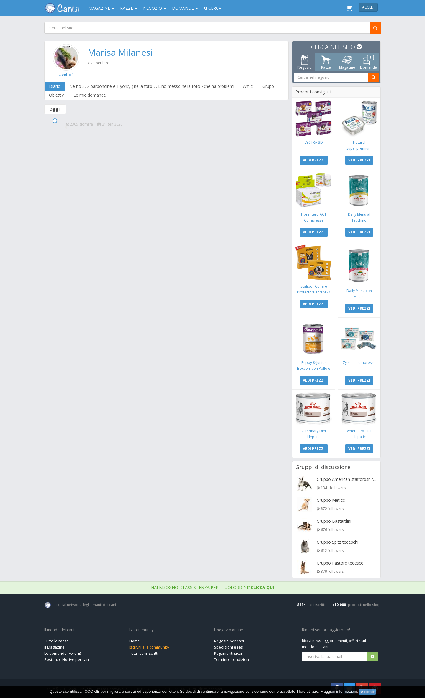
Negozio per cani (229, 640)
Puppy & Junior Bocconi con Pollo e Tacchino (313, 368)
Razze (128, 8)
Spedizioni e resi (229, 647)
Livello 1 (66, 74)
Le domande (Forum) (62, 653)
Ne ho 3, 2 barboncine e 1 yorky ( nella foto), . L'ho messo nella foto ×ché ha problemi (151, 86)
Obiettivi (57, 95)
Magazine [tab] (347, 62)
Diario (55, 86)
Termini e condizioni (232, 659)
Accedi (368, 7)
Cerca (212, 8)
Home (134, 640)
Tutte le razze (56, 640)
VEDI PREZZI (314, 160)
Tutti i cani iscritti (143, 653)
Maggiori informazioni (339, 691)
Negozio (154, 8)
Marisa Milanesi (120, 52)
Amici (248, 86)
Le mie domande (89, 95)
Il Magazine (54, 647)
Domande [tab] (368, 62)
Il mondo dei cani (59, 630)
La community (141, 630)
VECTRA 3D (314, 142)
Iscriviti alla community (149, 647)
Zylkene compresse (359, 362)
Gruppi (268, 86)
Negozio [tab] (305, 62)
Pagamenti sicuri (228, 653)
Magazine (101, 8)
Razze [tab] (326, 62)
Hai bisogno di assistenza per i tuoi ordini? (212, 587)
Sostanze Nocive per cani (67, 659)
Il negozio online (228, 630)
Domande (185, 8)
